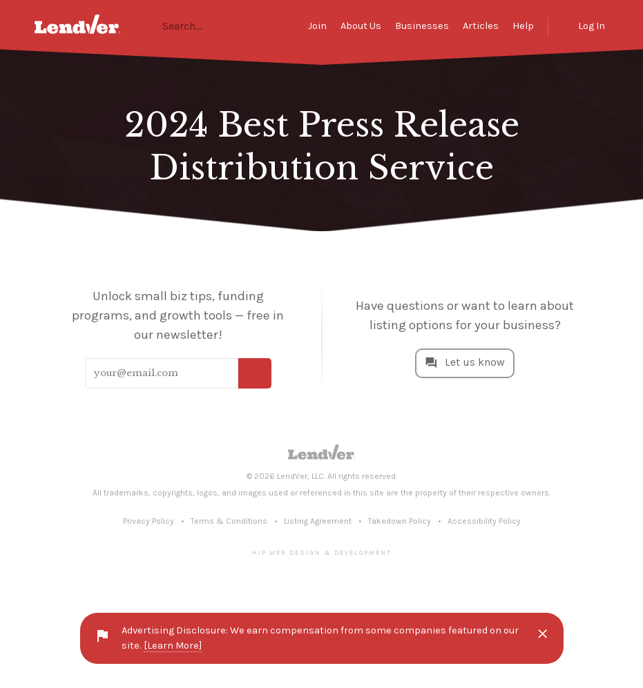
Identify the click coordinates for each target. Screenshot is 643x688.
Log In (591, 26)
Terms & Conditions (229, 521)
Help (523, 26)
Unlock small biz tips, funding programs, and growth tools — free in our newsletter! (178, 315)
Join (317, 26)
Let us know (475, 362)
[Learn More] (173, 645)
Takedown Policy (399, 521)
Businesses (422, 26)
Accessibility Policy (484, 521)
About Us (360, 26)
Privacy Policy (148, 521)
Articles (481, 26)
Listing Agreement (318, 521)
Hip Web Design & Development (322, 552)
